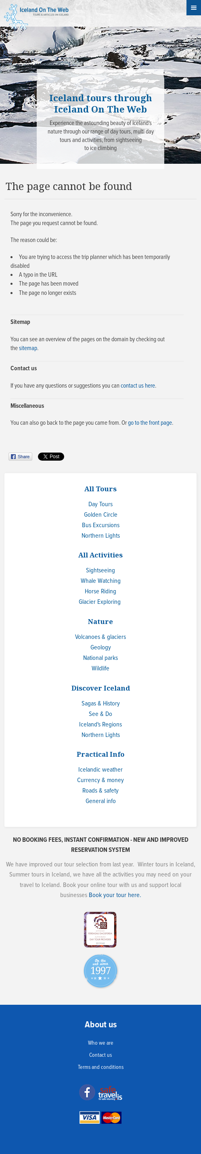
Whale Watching (101, 581)
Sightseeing (100, 570)
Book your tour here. (115, 895)
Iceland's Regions (100, 724)
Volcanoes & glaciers (100, 637)
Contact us (100, 1055)
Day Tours (100, 504)
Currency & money (100, 780)
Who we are (100, 1043)
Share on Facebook (21, 457)
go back (49, 423)
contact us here (138, 386)
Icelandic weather (100, 770)
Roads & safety (100, 791)
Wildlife (100, 668)
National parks (100, 658)
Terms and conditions (101, 1067)
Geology (100, 647)
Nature (100, 621)
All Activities (100, 554)
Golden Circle (100, 515)
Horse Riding (100, 591)
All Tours (100, 488)
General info (101, 801)
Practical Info (100, 754)
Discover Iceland (100, 688)
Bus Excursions (100, 525)
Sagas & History (101, 703)
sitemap (28, 348)
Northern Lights (101, 536)
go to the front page (150, 423)
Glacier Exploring (100, 602)
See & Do (100, 714)
